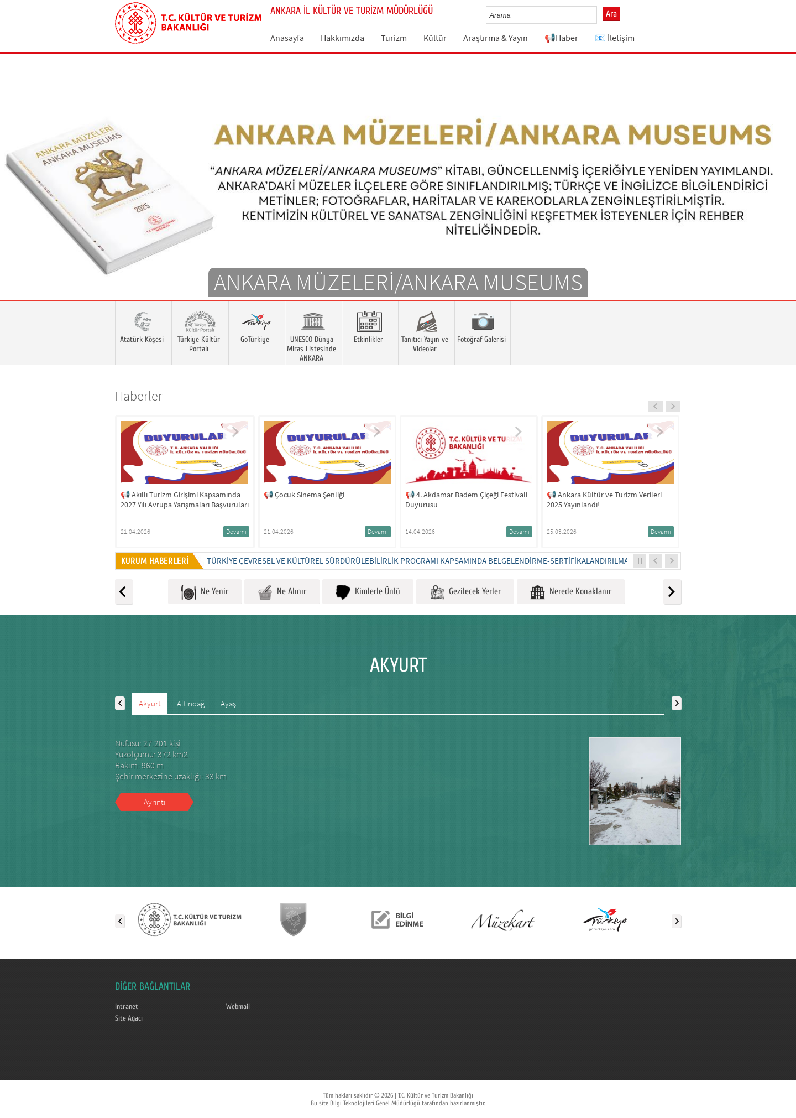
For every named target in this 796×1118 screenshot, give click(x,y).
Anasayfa (287, 37)
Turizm (394, 37)
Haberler (139, 395)
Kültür (435, 37)
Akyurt (150, 703)
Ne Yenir (204, 592)
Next (776, 193)
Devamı (236, 531)
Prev (19, 193)
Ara (611, 14)
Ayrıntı (154, 802)
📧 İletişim (615, 37)
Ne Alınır (282, 592)
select (600, 15)
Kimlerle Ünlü (368, 592)
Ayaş (228, 703)
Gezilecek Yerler (465, 592)
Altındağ (191, 703)
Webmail (238, 1006)
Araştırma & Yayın (495, 37)
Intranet (126, 1006)
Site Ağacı (129, 1018)
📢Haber (561, 37)
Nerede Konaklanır (570, 592)
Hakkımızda (342, 37)
